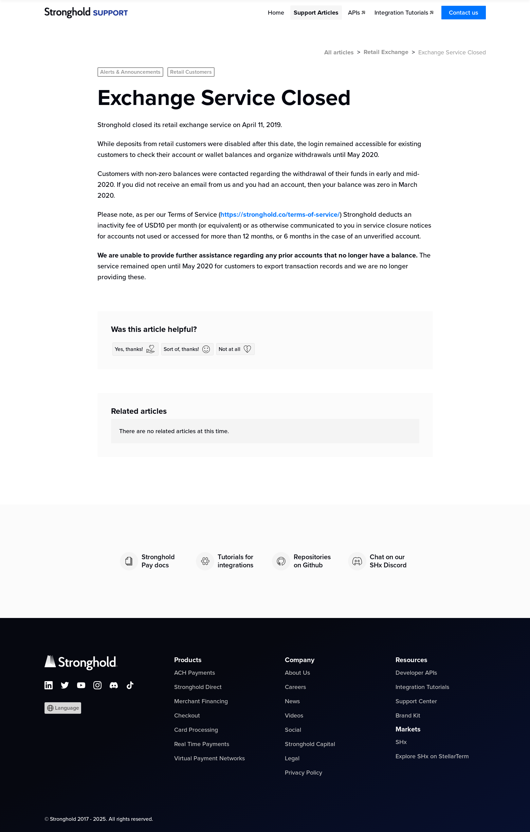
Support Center (416, 701)
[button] (63, 708)
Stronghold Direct (198, 687)
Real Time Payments (201, 744)
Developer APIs (416, 672)
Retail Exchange (386, 52)
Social (293, 729)
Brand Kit (408, 715)
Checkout (187, 715)
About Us (297, 672)
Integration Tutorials (422, 687)
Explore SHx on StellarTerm (432, 756)
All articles (339, 52)
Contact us (463, 12)
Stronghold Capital (310, 744)
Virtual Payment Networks (209, 758)
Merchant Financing (201, 701)
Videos (294, 715)
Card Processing (196, 729)
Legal (292, 758)
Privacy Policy (303, 772)
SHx (401, 742)
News (292, 701)
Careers (295, 687)
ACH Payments (194, 672)
